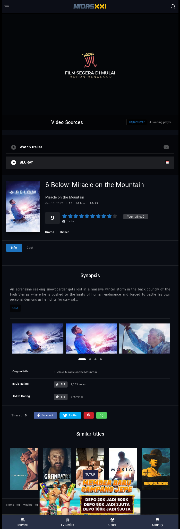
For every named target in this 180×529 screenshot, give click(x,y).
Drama (49, 232)
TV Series (67, 522)
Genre (112, 522)
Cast (30, 248)
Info (14, 248)
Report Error (137, 122)
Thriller (64, 232)
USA (15, 308)
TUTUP (90, 474)
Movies (22, 522)
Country (157, 522)
